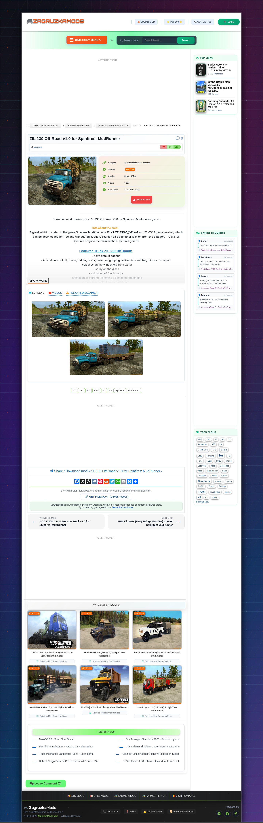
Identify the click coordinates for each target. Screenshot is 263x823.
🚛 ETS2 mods (99, 796)
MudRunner (134, 391)
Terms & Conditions (122, 508)
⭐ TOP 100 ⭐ (172, 22)
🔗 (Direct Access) (106, 497)
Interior (229, 461)
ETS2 (224, 449)
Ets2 (200, 456)
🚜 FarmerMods (125, 796)
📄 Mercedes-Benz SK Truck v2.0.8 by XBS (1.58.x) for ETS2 (215, 288)
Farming (210, 456)
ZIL (74, 391)
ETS (214, 450)
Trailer (211, 486)
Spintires (120, 391)
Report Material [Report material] (141, 200)
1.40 (200, 439)
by (221, 444)
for (110, 391)
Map (213, 466)
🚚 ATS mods (75, 796)
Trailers (222, 486)
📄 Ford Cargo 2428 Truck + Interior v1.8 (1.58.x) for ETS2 (215, 269)
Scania (213, 476)
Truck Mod (215, 492)
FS (229, 456)
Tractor (228, 481)
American (202, 444)
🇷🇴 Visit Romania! (184, 796)
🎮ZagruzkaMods (57, 22)
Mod (200, 471)
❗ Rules (131, 812)
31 (223, 439)
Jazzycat (202, 466)
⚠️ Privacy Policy (152, 812)
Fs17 (200, 461)
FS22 (209, 461)
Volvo (214, 497)
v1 (104, 391)
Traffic (201, 486)
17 (216, 439)
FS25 (218, 461)
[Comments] (179, 138)
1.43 (208, 439)
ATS (213, 444)
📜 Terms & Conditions (181, 812)
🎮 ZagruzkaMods (40, 809)
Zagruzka (39, 147)
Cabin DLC (203, 450)
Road (96, 391)
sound (218, 481)
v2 (206, 497)
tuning (227, 492)
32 (229, 439)
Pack (224, 471)
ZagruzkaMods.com (48, 817)
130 (81, 391)
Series (224, 476)
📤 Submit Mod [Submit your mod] (144, 22)
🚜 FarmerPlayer (154, 796)
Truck (201, 491)
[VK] (219, 814)
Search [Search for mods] (188, 40)
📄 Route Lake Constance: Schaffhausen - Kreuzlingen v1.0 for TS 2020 (215, 250)
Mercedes (224, 466)
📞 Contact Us (200, 22)
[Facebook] (227, 814)
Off (88, 391)
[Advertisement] (108, 88)
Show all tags (202, 501)
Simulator (204, 481)
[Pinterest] (235, 814)
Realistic (202, 476)
